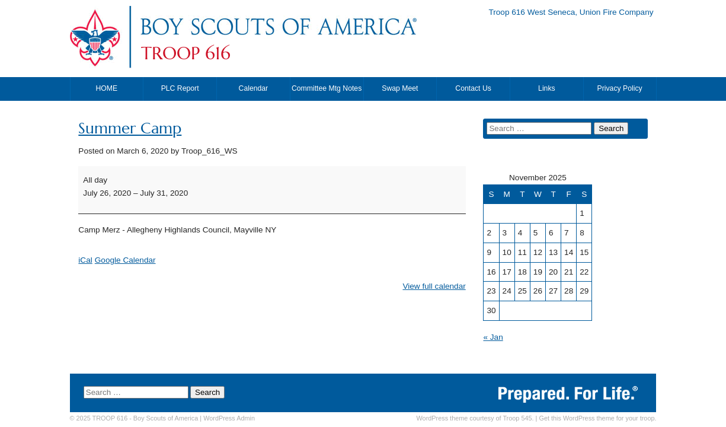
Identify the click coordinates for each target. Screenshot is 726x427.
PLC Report (180, 88)
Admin (229, 418)
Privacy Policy (619, 88)
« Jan (493, 337)
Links (546, 88)
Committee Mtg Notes (327, 88)
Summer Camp (129, 128)
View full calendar (433, 286)
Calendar (253, 88)
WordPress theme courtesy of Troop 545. (475, 418)
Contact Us (473, 88)
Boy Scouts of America (165, 418)
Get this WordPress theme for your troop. (597, 418)
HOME (107, 88)
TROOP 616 (186, 53)
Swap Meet (400, 88)
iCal (85, 260)
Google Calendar (125, 260)
